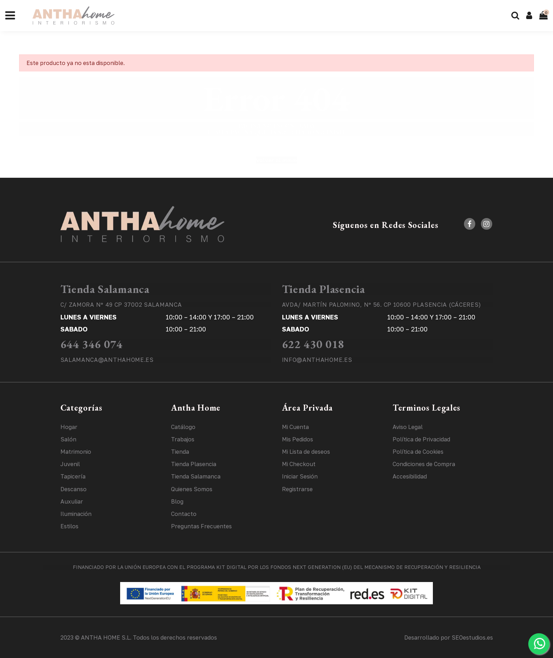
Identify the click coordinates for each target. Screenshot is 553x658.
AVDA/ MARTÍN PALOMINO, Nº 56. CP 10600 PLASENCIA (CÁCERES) (382, 304)
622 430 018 (313, 344)
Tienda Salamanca (104, 289)
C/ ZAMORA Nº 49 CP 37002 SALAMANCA (121, 304)
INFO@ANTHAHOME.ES (317, 359)
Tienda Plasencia (323, 289)
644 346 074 (91, 344)
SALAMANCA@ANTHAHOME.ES (107, 359)
